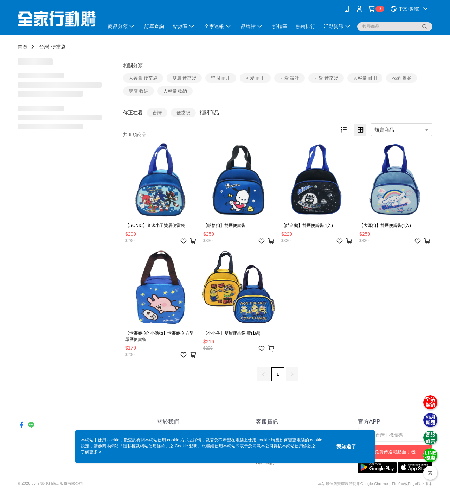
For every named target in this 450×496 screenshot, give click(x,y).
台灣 (44, 47)
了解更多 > (91, 452)
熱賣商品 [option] (384, 130)
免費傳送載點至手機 (395, 451)
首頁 (22, 47)
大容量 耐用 (365, 78)
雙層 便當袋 (184, 78)
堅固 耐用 (221, 78)
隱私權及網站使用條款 (144, 446)
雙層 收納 (138, 91)
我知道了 (346, 446)
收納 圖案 (401, 78)
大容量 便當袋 (143, 78)
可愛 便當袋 (326, 78)
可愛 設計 (290, 78)
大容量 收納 (175, 91)
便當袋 (58, 47)
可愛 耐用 (255, 78)
